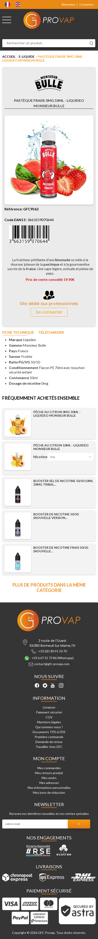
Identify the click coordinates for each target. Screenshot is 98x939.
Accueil (8, 56)
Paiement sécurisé (49, 712)
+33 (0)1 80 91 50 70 (52, 651)
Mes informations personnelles (49, 788)
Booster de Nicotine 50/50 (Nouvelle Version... (56, 516)
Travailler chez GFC (49, 747)
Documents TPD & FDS (49, 732)
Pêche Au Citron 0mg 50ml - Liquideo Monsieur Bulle (57, 413)
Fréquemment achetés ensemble (41, 398)
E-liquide (26, 56)
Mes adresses (49, 783)
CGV (49, 717)
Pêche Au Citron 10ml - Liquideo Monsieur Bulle (61, 447)
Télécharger (51, 332)
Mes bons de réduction (49, 792)
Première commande (49, 737)
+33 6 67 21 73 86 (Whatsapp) (53, 658)
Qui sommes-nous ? (49, 727)
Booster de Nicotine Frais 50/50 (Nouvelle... (60, 549)
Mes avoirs (49, 778)
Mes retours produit (49, 773)
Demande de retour (49, 742)
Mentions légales (49, 722)
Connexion (86, 4)
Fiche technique (18, 332)
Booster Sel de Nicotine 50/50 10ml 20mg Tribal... (63, 482)
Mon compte (49, 758)
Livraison (49, 707)
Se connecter (49, 312)
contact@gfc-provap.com (51, 664)
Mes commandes (49, 768)
